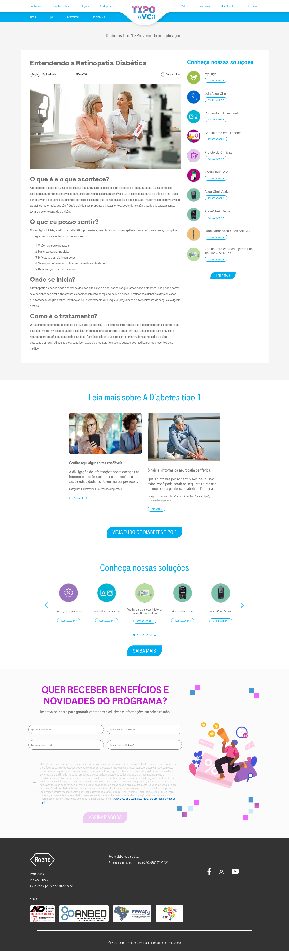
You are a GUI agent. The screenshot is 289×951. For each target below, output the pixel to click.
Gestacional (73, 17)
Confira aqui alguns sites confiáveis (95, 463)
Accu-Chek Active (220, 611)
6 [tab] (155, 635)
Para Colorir (205, 6)
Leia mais (78, 498)
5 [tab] (151, 635)
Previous (46, 603)
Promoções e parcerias (68, 611)
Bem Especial (106, 6)
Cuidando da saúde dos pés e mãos (177, 496)
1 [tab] (134, 635)
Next (243, 603)
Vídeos (184, 6)
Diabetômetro (228, 6)
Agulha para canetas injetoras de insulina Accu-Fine (145, 612)
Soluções (84, 6)
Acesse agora (216, 80)
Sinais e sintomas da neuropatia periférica (179, 470)
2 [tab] (139, 635)
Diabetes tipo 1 (88, 489)
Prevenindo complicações (160, 500)
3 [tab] (143, 635)
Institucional (36, 6)
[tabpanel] (69, 603)
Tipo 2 (51, 17)
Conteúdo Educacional (106, 611)
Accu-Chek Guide (182, 611)
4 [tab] (147, 635)
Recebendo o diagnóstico (109, 489)
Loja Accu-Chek (61, 6)
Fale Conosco (252, 6)
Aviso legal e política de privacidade (51, 886)
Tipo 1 (33, 17)
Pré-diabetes (98, 17)
